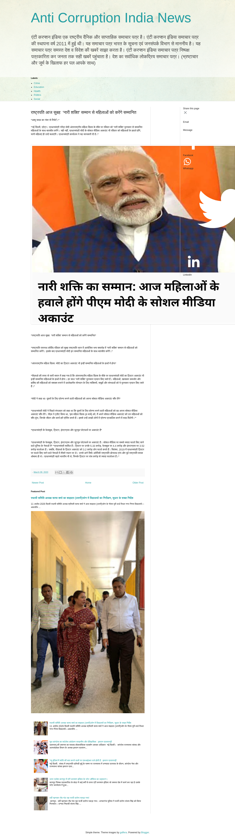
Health (37, 91)
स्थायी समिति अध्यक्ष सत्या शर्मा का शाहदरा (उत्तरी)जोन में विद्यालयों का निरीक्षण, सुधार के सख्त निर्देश (82, 497)
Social (37, 99)
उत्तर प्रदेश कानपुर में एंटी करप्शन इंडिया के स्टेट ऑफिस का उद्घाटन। (78, 779)
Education (39, 87)
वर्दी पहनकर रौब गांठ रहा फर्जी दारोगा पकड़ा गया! (69, 797)
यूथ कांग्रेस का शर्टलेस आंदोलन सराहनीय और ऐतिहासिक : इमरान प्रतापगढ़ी (80, 741)
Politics (37, 95)
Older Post (138, 482)
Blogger (145, 832)
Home (88, 482)
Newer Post (38, 482)
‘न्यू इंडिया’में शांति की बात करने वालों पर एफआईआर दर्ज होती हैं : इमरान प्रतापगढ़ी (82, 760)
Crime (37, 83)
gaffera (123, 832)
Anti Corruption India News (111, 17)
